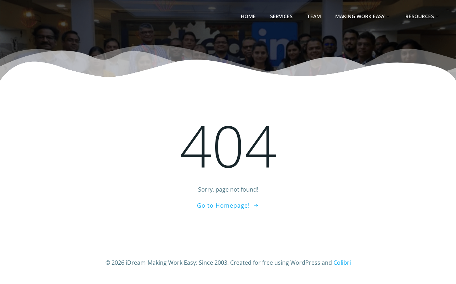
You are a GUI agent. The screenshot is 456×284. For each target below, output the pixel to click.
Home (248, 16)
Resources (422, 16)
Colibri (342, 263)
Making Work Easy (363, 16)
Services (281, 16)
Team (314, 16)
